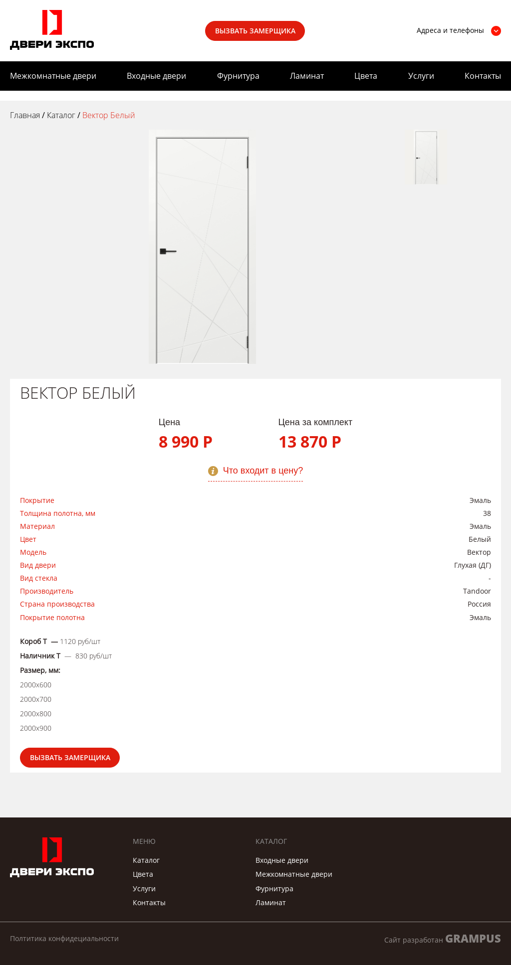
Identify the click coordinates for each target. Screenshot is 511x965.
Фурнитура (238, 75)
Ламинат (307, 75)
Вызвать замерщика (255, 30)
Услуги (421, 75)
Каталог (146, 860)
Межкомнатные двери (53, 75)
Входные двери (156, 75)
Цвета (365, 75)
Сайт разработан (442, 938)
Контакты (483, 75)
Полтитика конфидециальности (64, 939)
